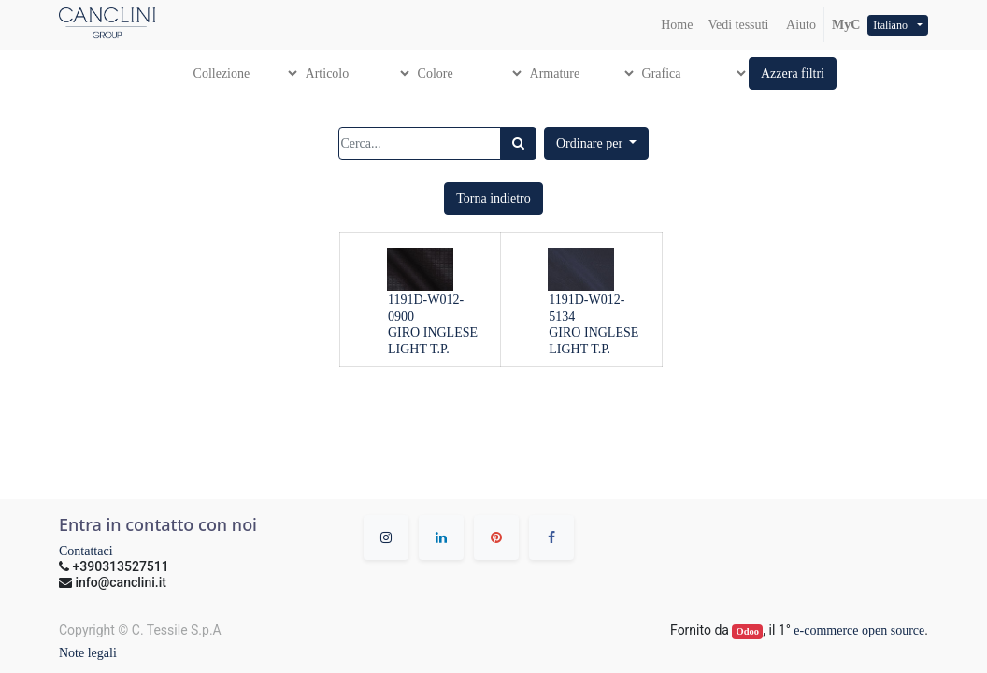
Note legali (88, 653)
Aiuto (799, 25)
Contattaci (86, 551)
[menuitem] (676, 24)
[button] (793, 73)
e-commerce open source (859, 630)
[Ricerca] (518, 143)
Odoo (748, 631)
